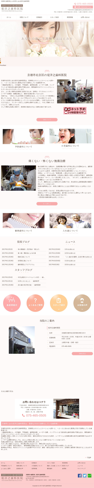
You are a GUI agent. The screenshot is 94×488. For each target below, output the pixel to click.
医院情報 (70, 17)
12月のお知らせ (70, 253)
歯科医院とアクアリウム (26, 264)
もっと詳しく (47, 203)
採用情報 (34, 468)
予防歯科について (6, 465)
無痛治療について (21, 465)
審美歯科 (49, 468)
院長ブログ (65, 465)
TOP (89, 458)
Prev (1, 65)
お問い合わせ (85, 17)
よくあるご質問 (5, 468)
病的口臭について (24, 257)
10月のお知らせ (70, 264)
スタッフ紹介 (54, 17)
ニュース (80, 465)
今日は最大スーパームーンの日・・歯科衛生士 (34, 277)
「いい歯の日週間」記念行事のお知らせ (78, 257)
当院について (24, 17)
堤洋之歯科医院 (54, 328)
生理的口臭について (24, 260)
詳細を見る (82, 353)
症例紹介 (39, 17)
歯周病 (64, 468)
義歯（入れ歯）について (54, 465)
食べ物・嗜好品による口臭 (27, 253)
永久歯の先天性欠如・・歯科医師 (29, 285)
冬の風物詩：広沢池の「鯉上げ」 (29, 249)
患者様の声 (19, 468)
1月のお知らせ (70, 249)
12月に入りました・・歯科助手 (28, 281)
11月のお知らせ (70, 260)
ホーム (9, 17)
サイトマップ (82, 468)
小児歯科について (37, 465)
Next (4, 65)
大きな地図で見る (7, 391)
